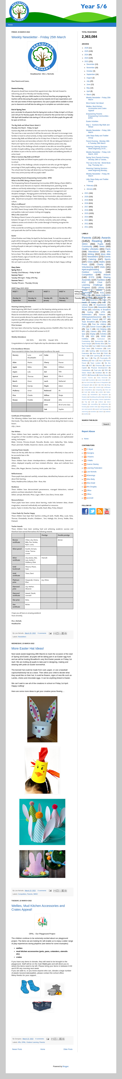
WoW (108, 327)
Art (107, 373)
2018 (87, 203)
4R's (83, 331)
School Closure (88, 307)
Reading (97, 241)
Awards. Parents (87, 377)
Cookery (85, 339)
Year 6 (88, 329)
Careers (93, 331)
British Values (88, 387)
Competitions (88, 390)
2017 (87, 207)
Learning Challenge (92, 285)
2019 (87, 200)
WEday (84, 310)
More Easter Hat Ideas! (27, 648)
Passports (105, 394)
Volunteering (87, 267)
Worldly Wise (99, 343)
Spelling (92, 351)
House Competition (103, 295)
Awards (106, 237)
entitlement (104, 404)
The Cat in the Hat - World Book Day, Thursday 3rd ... (98, 164)
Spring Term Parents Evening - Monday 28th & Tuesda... (98, 158)
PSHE (106, 353)
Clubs (90, 262)
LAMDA (100, 392)
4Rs (19, 1042)
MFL (109, 380)
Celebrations (86, 370)
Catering (92, 259)
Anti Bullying (101, 329)
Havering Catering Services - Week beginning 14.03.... (97, 148)
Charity (100, 264)
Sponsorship (99, 341)
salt (93, 385)
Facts (108, 249)
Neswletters (94, 394)
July (88, 81)
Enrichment (104, 351)
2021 (87, 193)
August (89, 78)
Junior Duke (101, 380)
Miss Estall (91, 483)
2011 (87, 227)
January (90, 189)
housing (84, 406)
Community (87, 246)
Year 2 (101, 360)
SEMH (106, 397)
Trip (86, 402)
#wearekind (102, 307)
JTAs (84, 327)
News (101, 246)
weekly (86, 414)
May (88, 88)
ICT (104, 319)
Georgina (90, 453)
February (90, 186)
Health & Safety (89, 302)
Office (89, 490)
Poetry (84, 324)
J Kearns (90, 457)
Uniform (100, 402)
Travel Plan (86, 295)
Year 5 (94, 346)
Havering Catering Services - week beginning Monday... (97, 169)
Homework (102, 298)
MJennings (91, 475)
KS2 (84, 282)
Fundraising (86, 341)
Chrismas (98, 365)
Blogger (65, 1066)
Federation (85, 353)
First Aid (108, 390)
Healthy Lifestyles (90, 249)
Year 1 (93, 360)
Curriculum (101, 339)
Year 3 (87, 358)
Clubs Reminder (102, 377)
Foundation (91, 380)
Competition (22, 894)
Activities (103, 334)
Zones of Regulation (102, 382)
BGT (90, 365)
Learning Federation (94, 468)
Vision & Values (92, 290)
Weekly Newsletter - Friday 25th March (38, 37)
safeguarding (104, 406)
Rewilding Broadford (96, 397)
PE (83, 336)
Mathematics (87, 315)
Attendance (93, 251)
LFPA (103, 312)
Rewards (93, 375)
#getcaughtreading (90, 269)
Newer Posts (17, 1049)
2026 (87, 48)
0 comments (42, 633)
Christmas (103, 346)
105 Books (107, 356)
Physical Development (99, 368)
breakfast (98, 373)
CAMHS (98, 387)
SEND (103, 336)
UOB (92, 402)
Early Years (86, 348)
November (91, 68)
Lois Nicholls (91, 472)
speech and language (101, 409)
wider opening (95, 356)
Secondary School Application (101, 399)
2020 (87, 197)
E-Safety (103, 322)
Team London (95, 363)
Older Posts (67, 1049)
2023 (87, 58)
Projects (89, 298)
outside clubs (93, 406)
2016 (87, 210)
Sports (107, 259)
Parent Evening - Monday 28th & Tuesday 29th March (97, 142)
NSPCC (84, 375)
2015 (87, 213)
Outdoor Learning (33, 1042)
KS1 (102, 293)
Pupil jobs (97, 370)
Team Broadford (88, 322)
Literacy (85, 305)
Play (94, 358)
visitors (101, 411)
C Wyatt (90, 449)
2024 (87, 55)
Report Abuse (88, 431)
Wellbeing (85, 360)
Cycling (90, 312)
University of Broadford (101, 310)
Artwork (107, 274)
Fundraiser (98, 348)
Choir (99, 282)
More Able (106, 254)
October (90, 71)
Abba (102, 385)
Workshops (87, 293)
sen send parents (87, 409)
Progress (86, 287)
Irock (85, 392)
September (91, 74)
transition (93, 411)
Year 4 (84, 356)
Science (102, 315)
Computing (98, 390)
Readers (84, 397)
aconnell (90, 498)
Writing (91, 254)
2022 (87, 61)
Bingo (109, 385)
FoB (104, 302)
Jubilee (93, 392)
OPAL (24, 1042)
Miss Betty (91, 479)
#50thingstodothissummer (91, 317)
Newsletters (22, 637)
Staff (83, 300)
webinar (108, 411)
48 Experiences (99, 305)
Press (84, 264)
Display (92, 334)
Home (10, 25)
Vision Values (87, 373)
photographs (85, 385)
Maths (102, 262)
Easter (84, 380)
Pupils (100, 244)
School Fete (85, 399)
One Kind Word (88, 382)
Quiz (83, 334)
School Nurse (103, 375)
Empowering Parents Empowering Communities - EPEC (97, 116)
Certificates (107, 387)
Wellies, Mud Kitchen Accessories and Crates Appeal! (96, 108)
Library (101, 287)
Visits (102, 267)
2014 (87, 217)
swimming (85, 411)
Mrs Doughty (92, 487)
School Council (96, 327)
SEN (92, 336)
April (88, 91)
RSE (106, 370)
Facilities (101, 280)
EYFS (91, 277)
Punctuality (104, 358)
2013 (87, 220)
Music (104, 300)
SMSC (35, 894)
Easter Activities (92, 121)
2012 (87, 224)
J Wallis (90, 460)
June (89, 84)
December (91, 64)
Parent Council (92, 319)
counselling (94, 404)
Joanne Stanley (93, 464)
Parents (29, 894)
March (89, 95)
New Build (96, 353)
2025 (87, 51)
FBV (109, 317)
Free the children (99, 324)
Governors (94, 300)
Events (107, 256)
